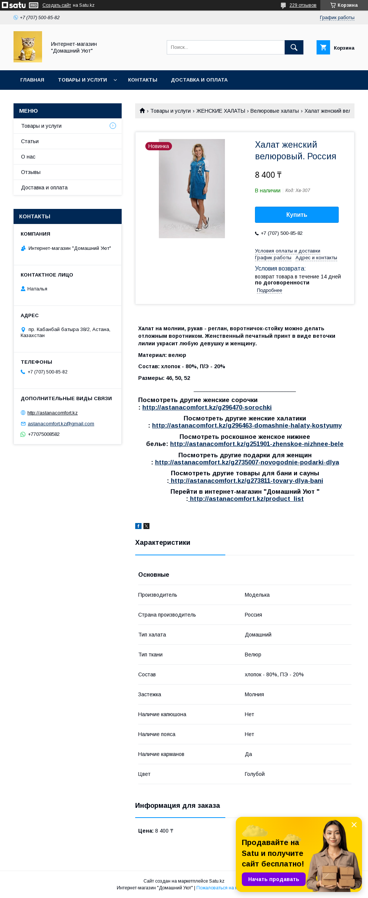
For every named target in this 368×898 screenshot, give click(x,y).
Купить (297, 215)
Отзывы (31, 172)
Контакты (142, 80)
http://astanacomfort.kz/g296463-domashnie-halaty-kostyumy (247, 425)
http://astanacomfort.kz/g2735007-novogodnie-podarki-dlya (247, 462)
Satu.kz (217, 881)
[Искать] (294, 47)
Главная (32, 80)
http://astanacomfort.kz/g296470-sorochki (207, 407)
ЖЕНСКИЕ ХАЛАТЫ (220, 111)
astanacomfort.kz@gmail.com (61, 423)
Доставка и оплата (199, 80)
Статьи (30, 141)
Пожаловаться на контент (223, 887)
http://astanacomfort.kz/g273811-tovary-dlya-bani (246, 480)
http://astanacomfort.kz (52, 413)
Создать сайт (56, 5)
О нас (28, 157)
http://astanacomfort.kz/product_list (246, 498)
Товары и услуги (82, 80)
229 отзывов (303, 5)
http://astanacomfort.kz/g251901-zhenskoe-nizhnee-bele (257, 443)
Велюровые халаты (274, 111)
